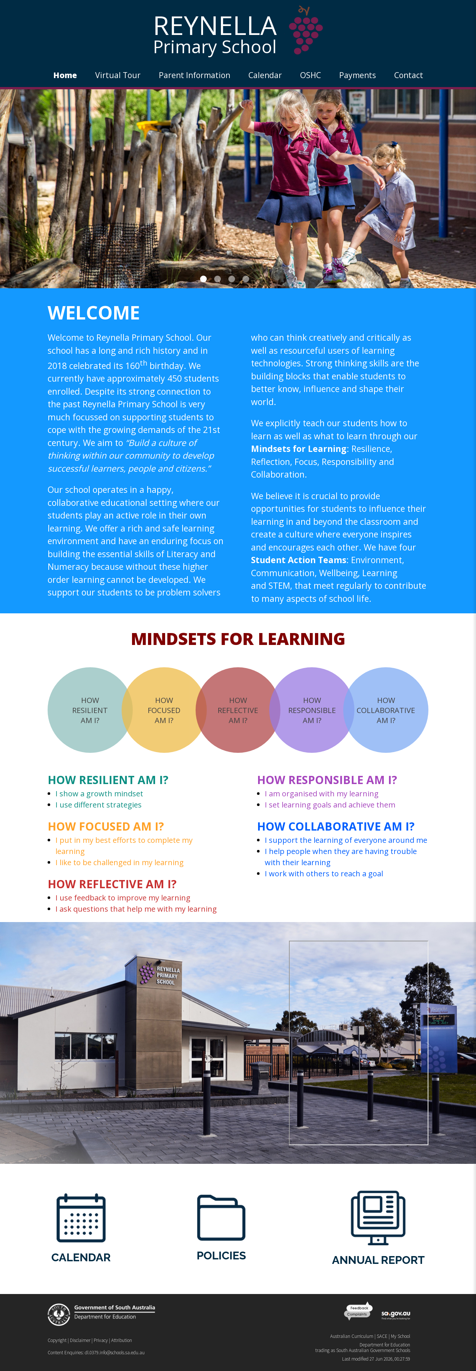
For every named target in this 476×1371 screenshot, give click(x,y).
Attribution (121, 1340)
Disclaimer (80, 1340)
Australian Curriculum (351, 1336)
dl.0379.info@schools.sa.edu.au (115, 1352)
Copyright (57, 1340)
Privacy (101, 1340)
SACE (382, 1336)
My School (400, 1336)
